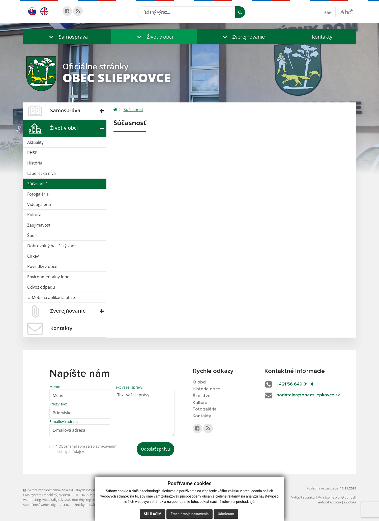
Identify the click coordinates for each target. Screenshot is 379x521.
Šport (32, 235)
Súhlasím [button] (152, 514)
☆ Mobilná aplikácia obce (51, 297)
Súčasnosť (37, 183)
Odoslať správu (155, 449)
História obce (206, 389)
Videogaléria (39, 204)
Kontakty (322, 36)
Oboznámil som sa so (86, 449)
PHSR (32, 152)
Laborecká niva (41, 173)
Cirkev (33, 256)
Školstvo (202, 396)
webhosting (32, 499)
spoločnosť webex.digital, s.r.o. (46, 504)
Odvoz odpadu (41, 287)
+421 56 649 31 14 (294, 384)
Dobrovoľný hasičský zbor (51, 246)
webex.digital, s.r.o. (56, 499)
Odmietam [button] (226, 514)
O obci (199, 382)
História (34, 163)
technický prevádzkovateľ (89, 504)
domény (78, 499)
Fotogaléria (38, 194)
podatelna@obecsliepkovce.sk (308, 395)
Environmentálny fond (48, 277)
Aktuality (35, 142)
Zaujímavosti (39, 225)
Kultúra (34, 214)
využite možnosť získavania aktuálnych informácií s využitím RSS (73, 490)
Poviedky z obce (42, 266)
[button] (67, 36)
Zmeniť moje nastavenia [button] (189, 514)
